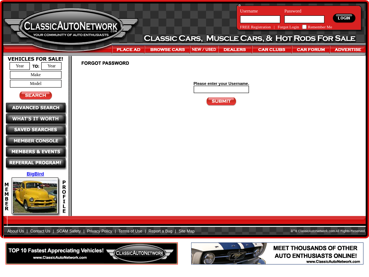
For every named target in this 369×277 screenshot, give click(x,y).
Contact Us (40, 231)
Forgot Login (288, 27)
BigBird (35, 174)
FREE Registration (255, 27)
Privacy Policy (99, 231)
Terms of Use (131, 231)
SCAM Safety (68, 231)
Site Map (186, 231)
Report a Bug (160, 231)
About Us (15, 231)
